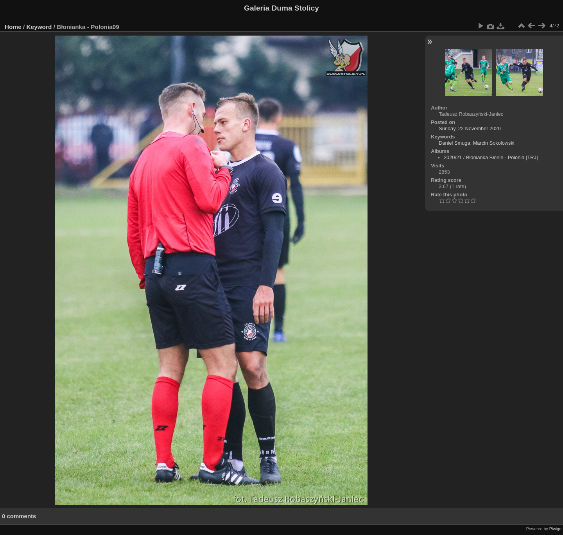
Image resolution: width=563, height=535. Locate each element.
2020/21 (453, 157)
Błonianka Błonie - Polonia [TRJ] (502, 157)
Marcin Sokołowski (494, 143)
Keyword (39, 26)
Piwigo (555, 528)
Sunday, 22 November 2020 (469, 128)
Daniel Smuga (454, 143)
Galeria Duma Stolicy (281, 8)
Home (13, 26)
